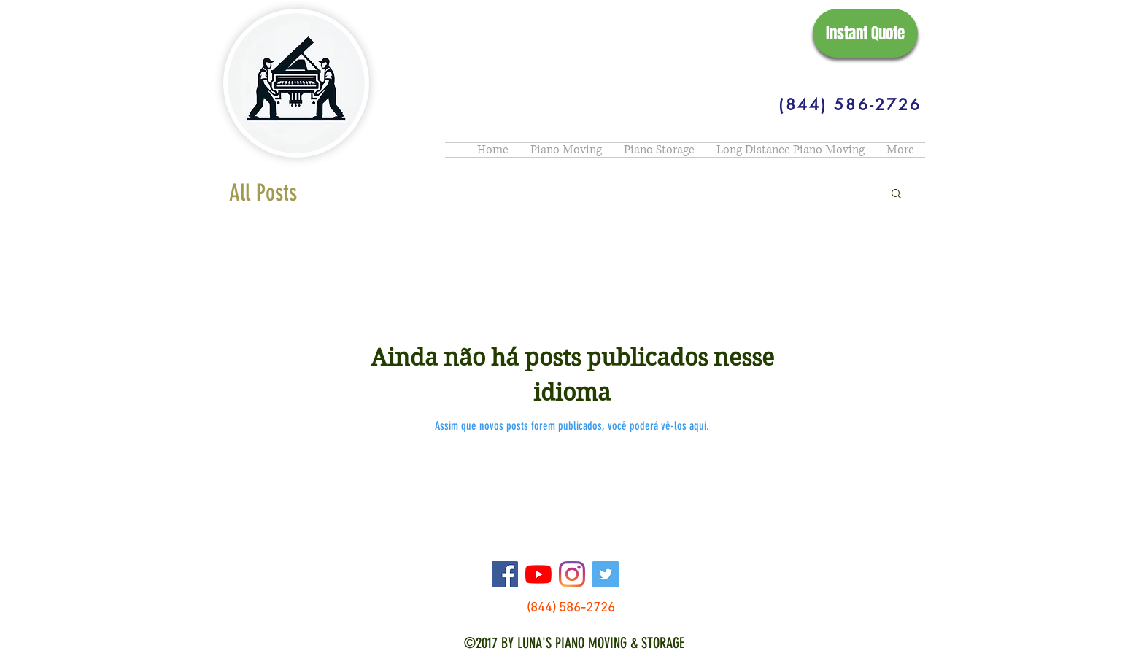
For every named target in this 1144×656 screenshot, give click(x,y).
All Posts (263, 193)
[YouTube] (538, 574)
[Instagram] (572, 574)
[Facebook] (505, 574)
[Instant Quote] (865, 33)
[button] (896, 194)
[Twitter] (605, 574)
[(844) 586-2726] (850, 104)
